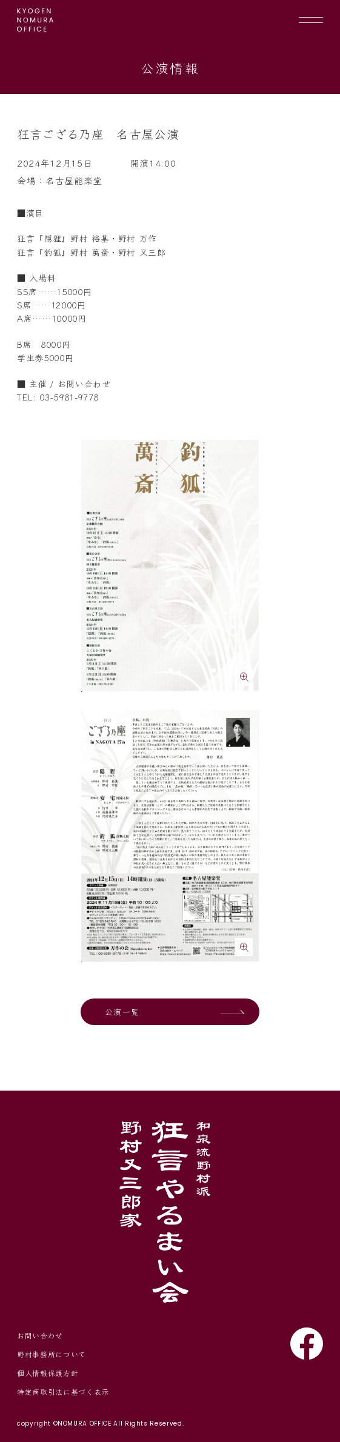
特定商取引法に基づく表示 (63, 1391)
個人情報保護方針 (47, 1372)
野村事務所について (51, 1354)
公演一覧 (122, 1011)
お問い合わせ (40, 1335)
